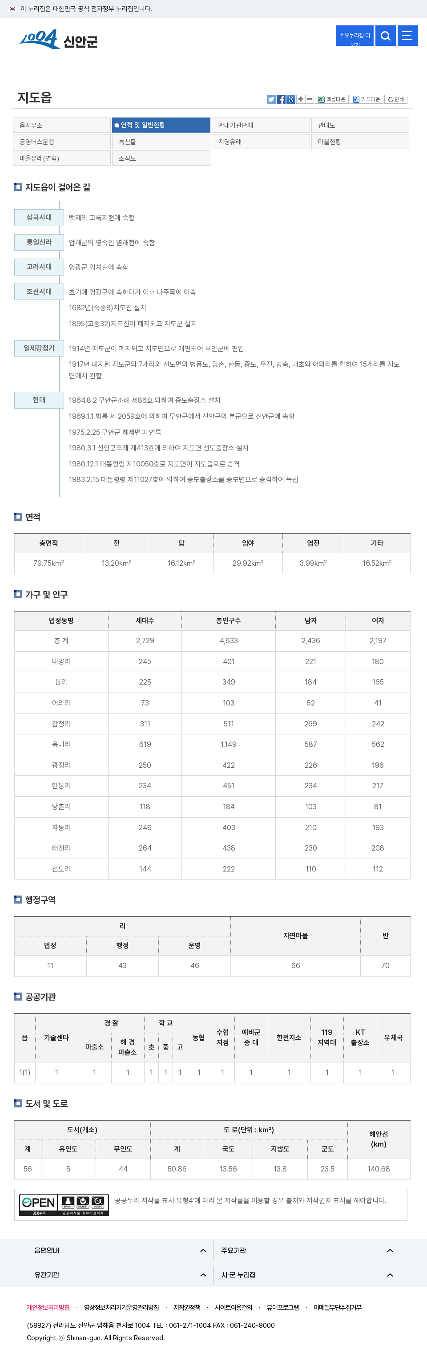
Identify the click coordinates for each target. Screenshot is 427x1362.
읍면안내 (120, 1251)
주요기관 (307, 1251)
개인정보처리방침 (48, 1308)
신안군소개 (32, 64)
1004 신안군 (58, 40)
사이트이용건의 (233, 1308)
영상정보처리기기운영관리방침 (121, 1308)
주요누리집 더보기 (354, 39)
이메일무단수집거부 (338, 1308)
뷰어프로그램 (283, 1308)
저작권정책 (186, 1308)
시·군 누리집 (307, 1275)
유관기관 (120, 1275)
